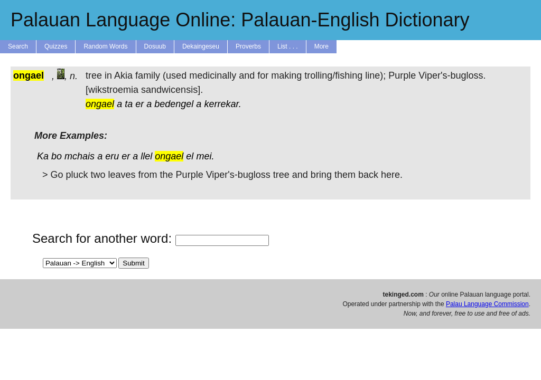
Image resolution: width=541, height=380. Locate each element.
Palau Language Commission (487, 304)
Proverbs (248, 46)
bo (56, 156)
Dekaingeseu (200, 46)
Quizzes (55, 46)
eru (112, 156)
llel (146, 156)
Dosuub (155, 46)
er (139, 104)
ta (129, 104)
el (189, 156)
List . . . (287, 46)
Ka (43, 156)
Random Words (105, 46)
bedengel (173, 104)
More (321, 46)
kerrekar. (222, 104)
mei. (205, 156)
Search (18, 46)
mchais (79, 156)
